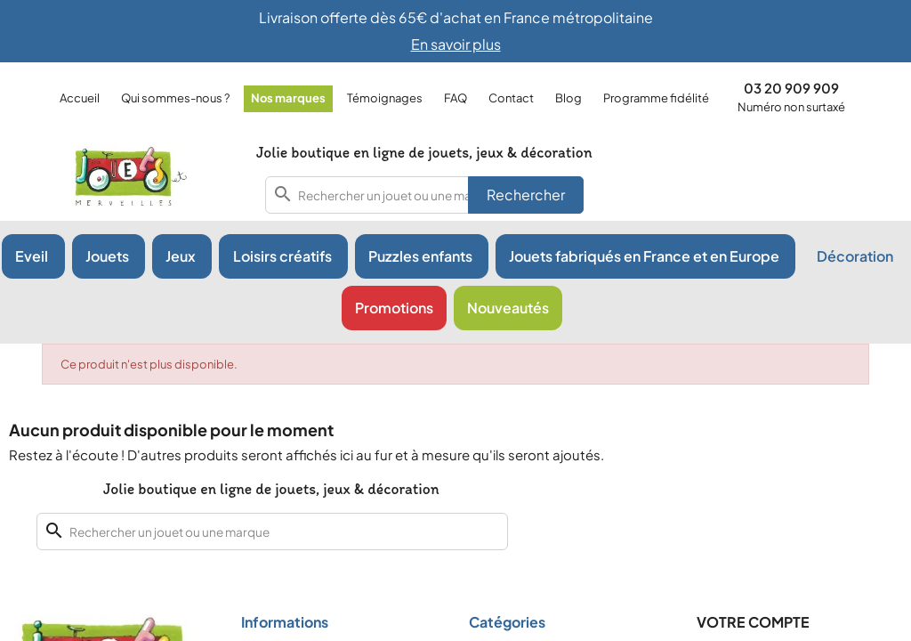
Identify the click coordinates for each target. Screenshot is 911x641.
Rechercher (526, 194)
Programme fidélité (656, 98)
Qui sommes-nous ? (175, 98)
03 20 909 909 (791, 87)
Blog (568, 98)
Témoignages (385, 98)
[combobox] (424, 195)
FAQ (455, 98)
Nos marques (288, 98)
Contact (511, 98)
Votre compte (753, 622)
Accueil (80, 98)
